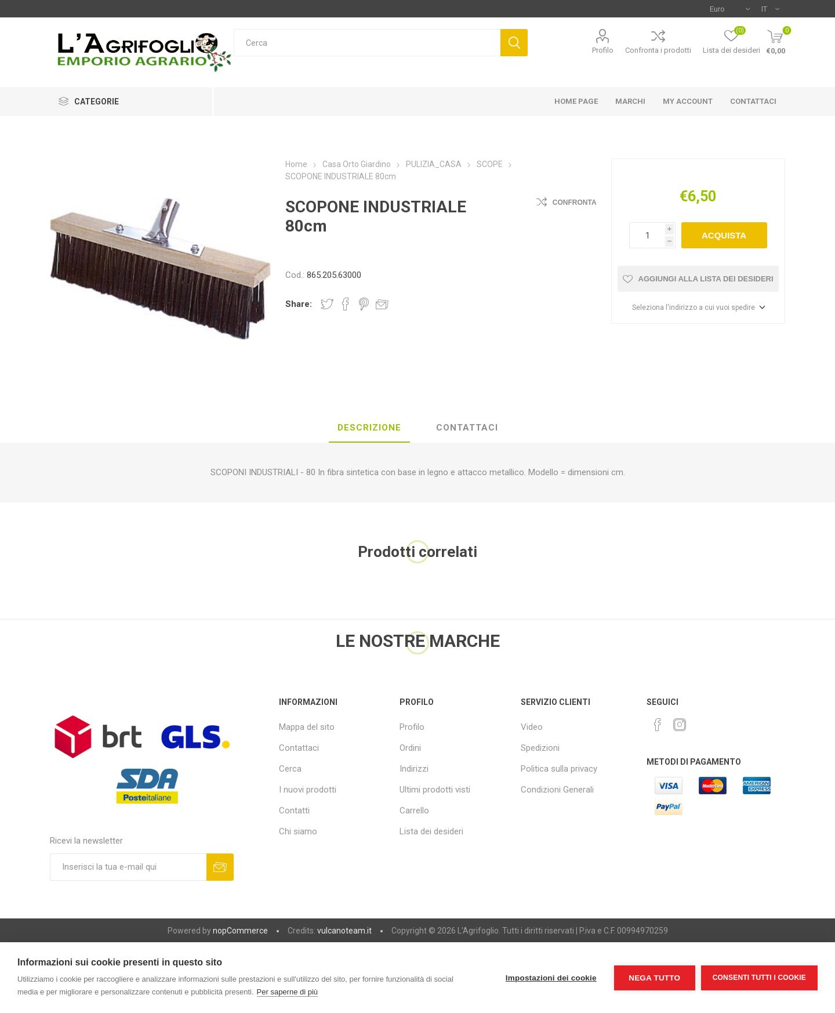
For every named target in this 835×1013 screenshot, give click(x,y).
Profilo (602, 50)
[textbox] (367, 42)
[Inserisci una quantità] (647, 235)
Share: (298, 304)
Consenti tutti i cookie (759, 978)
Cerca (514, 42)
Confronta (575, 202)
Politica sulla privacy (559, 769)
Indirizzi (414, 769)
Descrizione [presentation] (369, 427)
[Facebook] (657, 724)
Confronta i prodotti (658, 50)
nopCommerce (240, 930)
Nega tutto (654, 978)
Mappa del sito (307, 727)
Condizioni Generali (557, 789)
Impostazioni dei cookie (551, 978)
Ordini (410, 748)
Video (532, 727)
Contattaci (299, 748)
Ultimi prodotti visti (435, 789)
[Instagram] (679, 724)
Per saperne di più (287, 991)
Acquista (724, 235)
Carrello (414, 810)
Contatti (294, 810)
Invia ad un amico (382, 304)
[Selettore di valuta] (730, 8)
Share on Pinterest (364, 304)
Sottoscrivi (220, 867)
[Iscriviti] (128, 867)
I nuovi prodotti (307, 789)
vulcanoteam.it (344, 930)
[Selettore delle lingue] (770, 8)
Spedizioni (540, 748)
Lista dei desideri (431, 831)
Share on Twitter (327, 304)
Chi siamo (298, 831)
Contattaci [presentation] (467, 427)
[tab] (369, 428)
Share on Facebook (345, 304)
